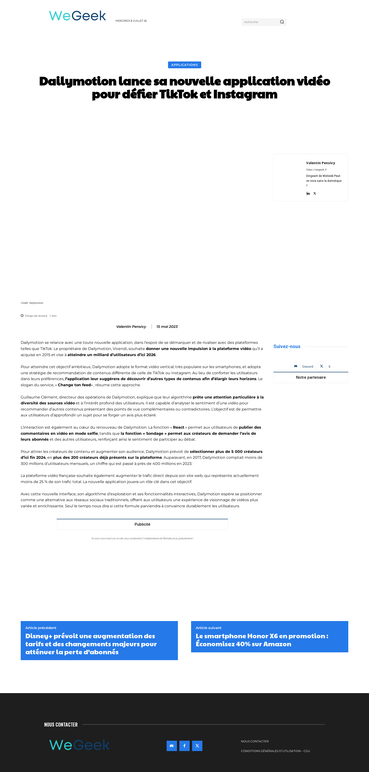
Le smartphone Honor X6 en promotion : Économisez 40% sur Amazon (262, 639)
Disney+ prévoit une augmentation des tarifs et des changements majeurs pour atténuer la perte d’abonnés (91, 643)
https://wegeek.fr (316, 169)
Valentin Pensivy (131, 327)
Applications (184, 64)
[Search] (281, 22)
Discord (307, 366)
